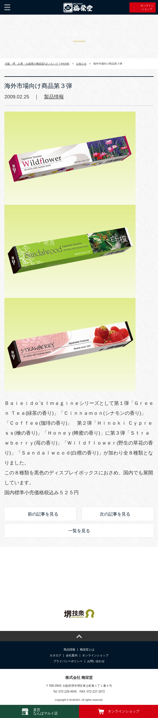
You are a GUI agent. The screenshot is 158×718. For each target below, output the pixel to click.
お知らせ (81, 63)
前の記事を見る (43, 513)
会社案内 (72, 655)
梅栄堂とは (87, 649)
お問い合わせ (96, 661)
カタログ (55, 655)
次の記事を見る (115, 513)
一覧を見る (79, 530)
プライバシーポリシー (67, 661)
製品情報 (54, 97)
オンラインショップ (95, 655)
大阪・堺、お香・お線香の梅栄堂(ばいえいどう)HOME (37, 63)
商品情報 (69, 649)
